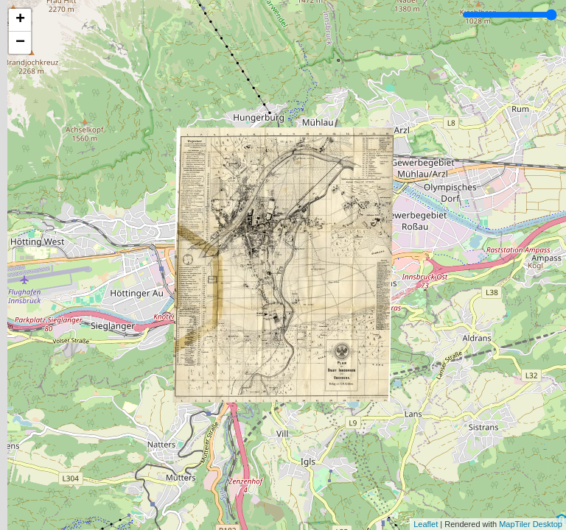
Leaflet (425, 524)
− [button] (20, 43)
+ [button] (20, 20)
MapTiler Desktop (530, 524)
